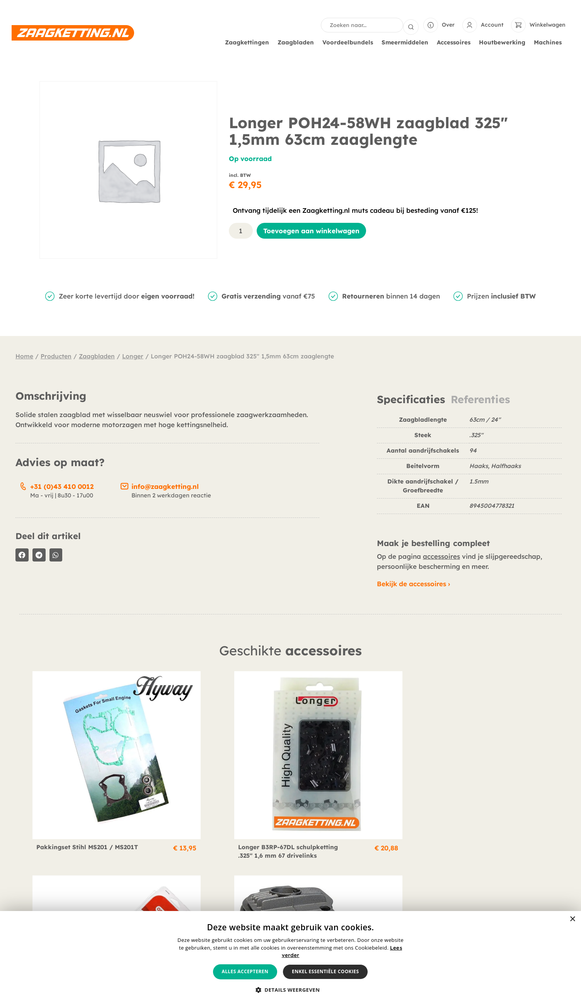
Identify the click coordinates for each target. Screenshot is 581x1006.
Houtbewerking (504, 42)
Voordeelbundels (349, 42)
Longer (132, 355)
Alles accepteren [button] (245, 971)
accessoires (441, 555)
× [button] (572, 919)
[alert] (290, 958)
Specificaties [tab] (411, 399)
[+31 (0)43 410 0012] (23, 484)
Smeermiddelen (407, 42)
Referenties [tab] (480, 399)
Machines (550, 42)
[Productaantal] (241, 230)
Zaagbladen (298, 42)
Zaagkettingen (249, 42)
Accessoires (455, 42)
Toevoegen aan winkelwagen (311, 230)
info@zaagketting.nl (165, 486)
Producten (56, 355)
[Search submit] (411, 24)
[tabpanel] (469, 467)
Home (24, 355)
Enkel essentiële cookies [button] (325, 971)
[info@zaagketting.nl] (124, 484)
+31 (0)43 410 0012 (62, 486)
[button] (22, 554)
